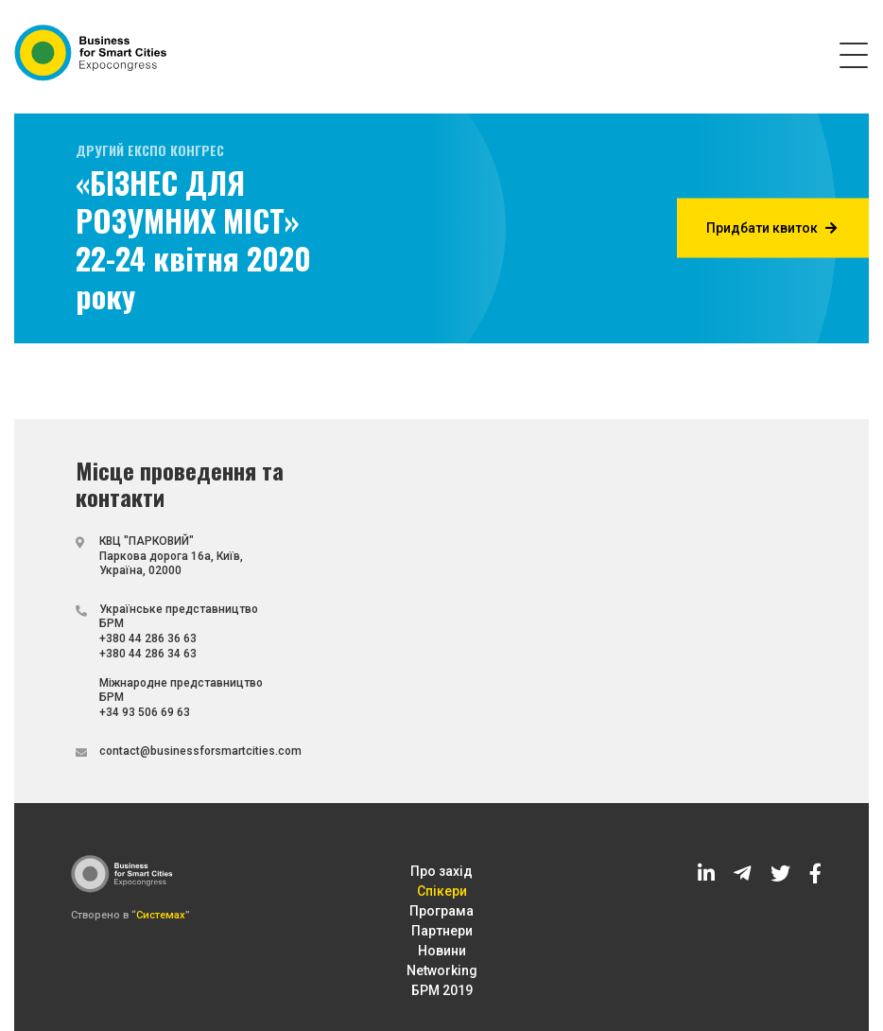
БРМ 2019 (442, 990)
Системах (160, 915)
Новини (442, 950)
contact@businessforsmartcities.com (200, 751)
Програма (441, 910)
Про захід (441, 871)
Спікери (442, 891)
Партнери (442, 930)
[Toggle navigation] (854, 54)
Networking (442, 970)
